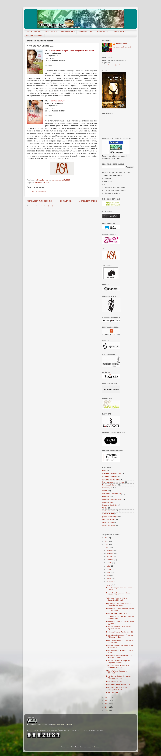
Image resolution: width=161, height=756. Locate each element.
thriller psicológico (108, 525)
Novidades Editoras (42, 183)
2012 (107, 701)
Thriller (104, 508)
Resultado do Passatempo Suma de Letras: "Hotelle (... (119, 594)
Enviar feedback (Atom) (44, 206)
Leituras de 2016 (50, 32)
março (109, 579)
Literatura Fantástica (109, 476)
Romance (105, 496)
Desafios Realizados (34, 35)
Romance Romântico (109, 505)
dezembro (110, 550)
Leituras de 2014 (85, 32)
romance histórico (108, 519)
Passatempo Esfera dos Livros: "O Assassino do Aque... (118, 604)
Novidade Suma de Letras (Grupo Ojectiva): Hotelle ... (118, 628)
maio (109, 572)
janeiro (109, 585)
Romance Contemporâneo (111, 499)
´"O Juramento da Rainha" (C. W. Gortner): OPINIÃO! (118, 667)
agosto (109, 563)
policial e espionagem (110, 517)
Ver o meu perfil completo (122, 47)
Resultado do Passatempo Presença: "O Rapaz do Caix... (119, 636)
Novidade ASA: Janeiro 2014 (116, 613)
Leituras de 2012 (119, 32)
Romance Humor (108, 502)
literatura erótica (108, 514)
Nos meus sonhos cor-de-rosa (113, 482)
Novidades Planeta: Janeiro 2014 (118, 684)
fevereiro (110, 582)
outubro (110, 556)
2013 (107, 697)
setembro (110, 560)
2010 (107, 707)
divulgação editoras (109, 511)
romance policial (108, 522)
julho (109, 566)
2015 (107, 544)
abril (108, 575)
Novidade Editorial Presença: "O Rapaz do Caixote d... (118, 662)
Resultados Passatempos (111, 494)
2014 (107, 547)
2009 (107, 710)
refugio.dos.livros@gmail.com (113, 65)
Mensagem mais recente (39, 201)
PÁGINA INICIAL (33, 32)
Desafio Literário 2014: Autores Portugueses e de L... (117, 688)
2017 (107, 538)
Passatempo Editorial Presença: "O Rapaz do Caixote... (119, 656)
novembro (110, 553)
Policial (104, 491)
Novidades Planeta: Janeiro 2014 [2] (119, 632)
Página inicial (65, 201)
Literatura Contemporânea (111, 473)
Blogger (96, 747)
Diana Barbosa (121, 44)
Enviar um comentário (38, 191)
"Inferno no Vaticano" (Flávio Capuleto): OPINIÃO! (116, 599)
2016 (107, 541)
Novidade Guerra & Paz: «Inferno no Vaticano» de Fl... (119, 646)
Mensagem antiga (88, 201)
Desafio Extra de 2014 (114, 681)
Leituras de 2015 (68, 32)
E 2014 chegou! (112, 693)
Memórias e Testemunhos (111, 479)
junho (109, 569)
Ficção (104, 470)
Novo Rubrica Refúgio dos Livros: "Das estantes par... (118, 677)
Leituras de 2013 (102, 32)
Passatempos (107, 488)
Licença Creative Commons (62, 724)
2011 (107, 704)
